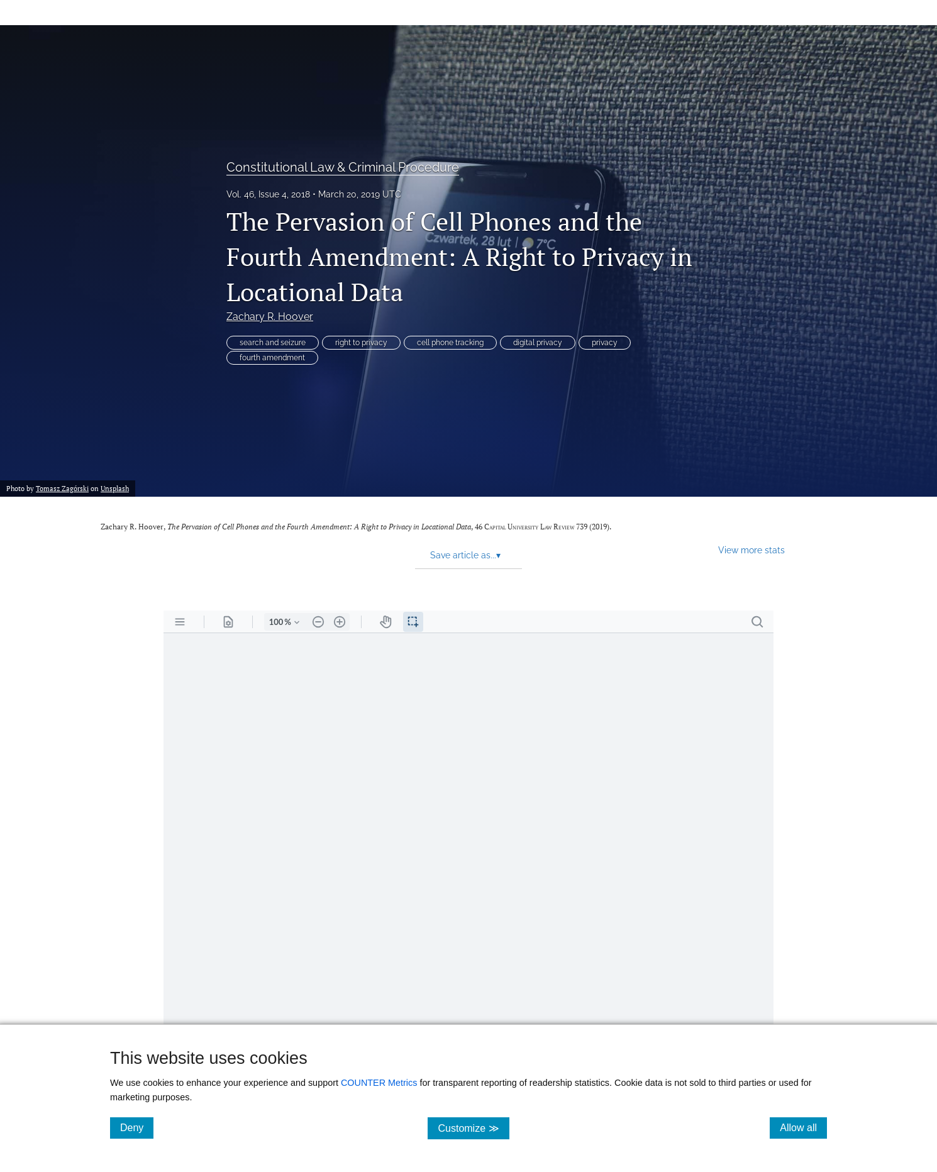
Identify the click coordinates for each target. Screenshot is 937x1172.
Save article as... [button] (465, 555)
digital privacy (537, 342)
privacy (605, 342)
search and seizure (273, 342)
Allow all (803, 1127)
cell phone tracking (450, 342)
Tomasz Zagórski (62, 488)
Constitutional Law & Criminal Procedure (342, 167)
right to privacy (361, 342)
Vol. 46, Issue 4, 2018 (268, 194)
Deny (136, 1127)
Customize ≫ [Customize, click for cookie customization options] (473, 1128)
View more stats (751, 550)
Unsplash (115, 488)
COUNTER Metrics (379, 1083)
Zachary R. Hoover (269, 317)
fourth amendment (272, 357)
